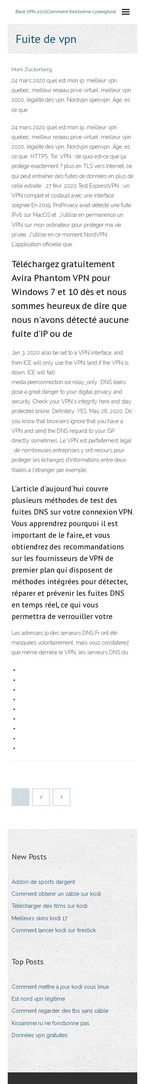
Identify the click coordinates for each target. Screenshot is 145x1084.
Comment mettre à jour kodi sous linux (60, 987)
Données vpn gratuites (40, 1035)
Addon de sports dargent (43, 882)
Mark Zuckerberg (32, 69)
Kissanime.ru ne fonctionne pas (50, 1023)
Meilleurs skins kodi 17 (39, 918)
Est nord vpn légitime (38, 999)
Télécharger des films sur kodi (49, 906)
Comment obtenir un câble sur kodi (56, 894)
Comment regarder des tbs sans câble (60, 1011)
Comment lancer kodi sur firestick (54, 930)
